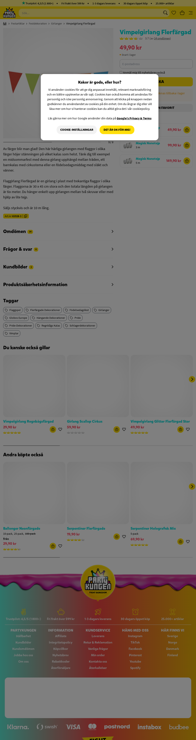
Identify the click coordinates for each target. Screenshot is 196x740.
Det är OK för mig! (117, 130)
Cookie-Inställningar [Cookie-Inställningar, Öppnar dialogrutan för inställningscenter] (76, 130)
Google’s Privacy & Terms (134, 118)
